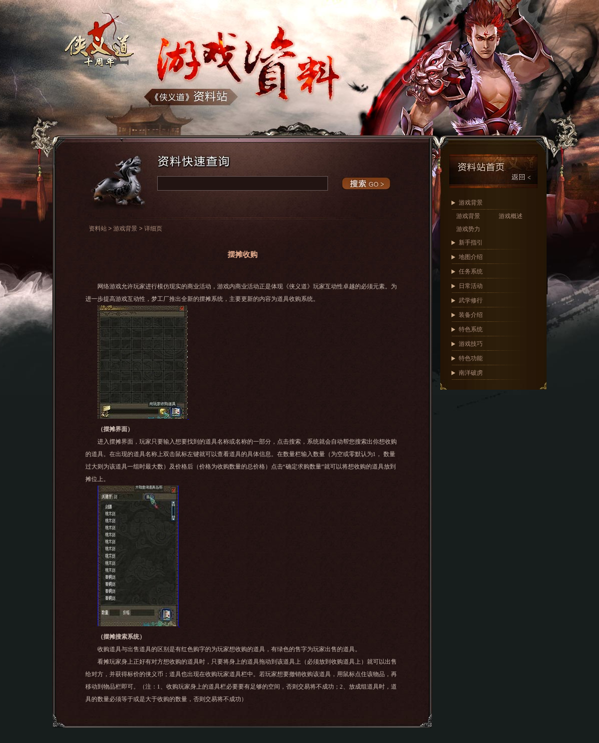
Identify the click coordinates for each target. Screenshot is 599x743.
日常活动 (471, 285)
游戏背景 (471, 202)
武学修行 (471, 300)
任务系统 (471, 271)
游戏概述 (511, 216)
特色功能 (471, 358)
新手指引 (471, 242)
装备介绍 (471, 314)
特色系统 (471, 329)
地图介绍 (471, 256)
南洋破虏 (471, 372)
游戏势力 (468, 229)
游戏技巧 (471, 343)
